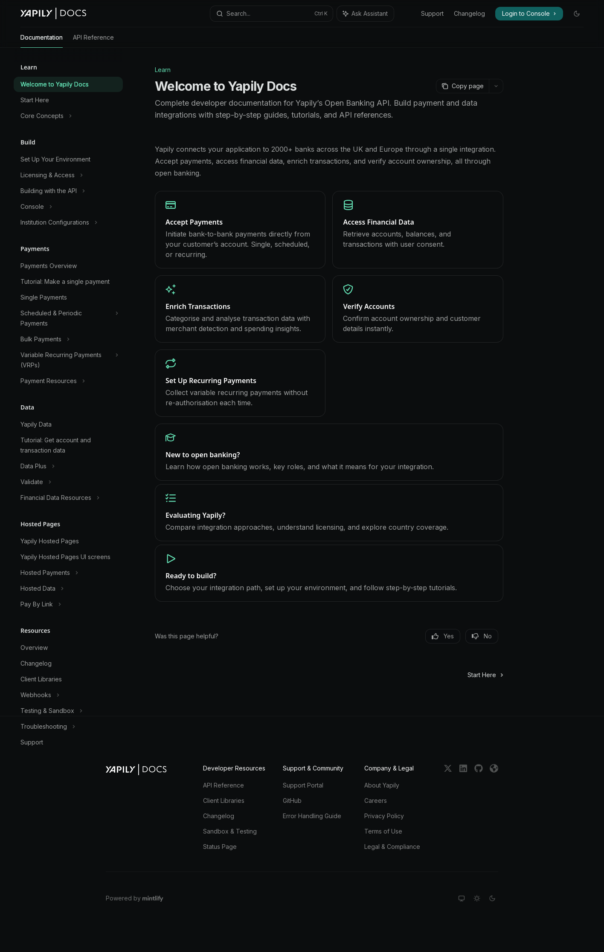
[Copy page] (462, 86)
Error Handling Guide (312, 815)
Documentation (41, 41)
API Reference (93, 41)
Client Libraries (223, 800)
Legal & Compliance (392, 846)
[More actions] (496, 86)
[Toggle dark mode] (577, 13)
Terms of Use (383, 831)
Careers (375, 800)
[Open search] (271, 13)
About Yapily (381, 785)
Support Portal (303, 785)
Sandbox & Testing (230, 831)
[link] (240, 229)
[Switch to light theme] (477, 898)
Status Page (220, 846)
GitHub (292, 800)
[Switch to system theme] (462, 898)
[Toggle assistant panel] (365, 13)
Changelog (469, 13)
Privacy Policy (384, 815)
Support (432, 13)
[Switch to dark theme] (492, 898)
